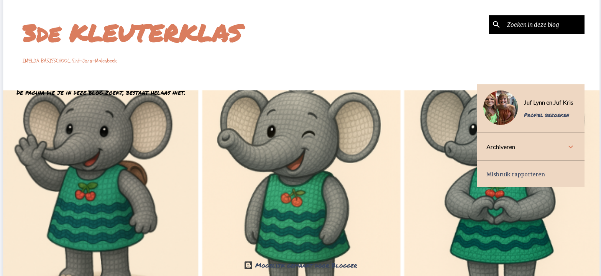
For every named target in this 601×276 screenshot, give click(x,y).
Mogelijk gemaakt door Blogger (300, 265)
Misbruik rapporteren (515, 174)
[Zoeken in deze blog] (544, 24)
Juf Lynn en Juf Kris (548, 102)
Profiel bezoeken (546, 114)
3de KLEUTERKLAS (132, 33)
